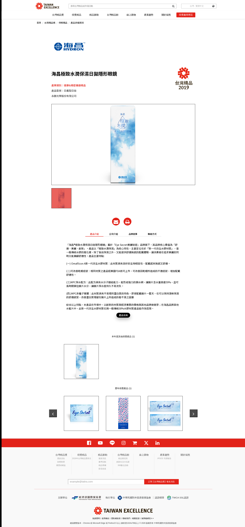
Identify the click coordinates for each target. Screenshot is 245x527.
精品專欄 (102, 465)
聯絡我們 (126, 518)
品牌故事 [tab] (133, 233)
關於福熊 (166, 14)
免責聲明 (96, 518)
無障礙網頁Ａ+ (147, 518)
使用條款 (105, 518)
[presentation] (53, 413)
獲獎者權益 (61, 465)
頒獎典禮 (61, 462)
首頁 (39, 22)
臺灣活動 (102, 462)
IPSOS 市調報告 (164, 458)
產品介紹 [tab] (94, 233)
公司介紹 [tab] (113, 233)
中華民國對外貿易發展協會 (134, 497)
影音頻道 (102, 469)
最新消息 (102, 458)
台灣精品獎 (58, 14)
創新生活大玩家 (123, 462)
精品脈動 (94, 14)
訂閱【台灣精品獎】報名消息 (161, 481)
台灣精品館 (112, 14)
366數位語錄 (123, 465)
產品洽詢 (123, 315)
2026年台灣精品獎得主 (81, 458)
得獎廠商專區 (186, 14)
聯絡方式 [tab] (152, 233)
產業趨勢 (148, 14)
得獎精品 (76, 14)
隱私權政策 (116, 518)
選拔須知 (61, 458)
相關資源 (136, 518)
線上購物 (131, 14)
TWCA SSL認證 (178, 497)
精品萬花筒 (123, 458)
